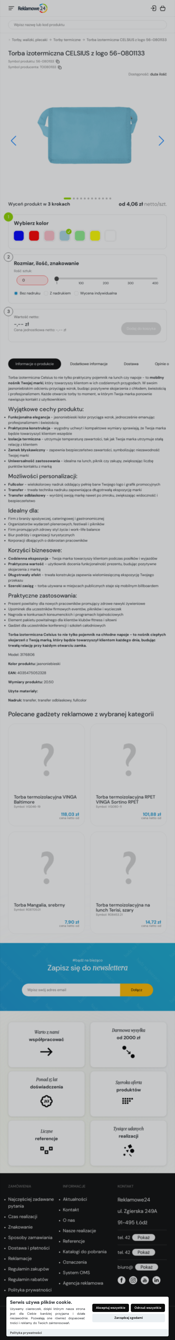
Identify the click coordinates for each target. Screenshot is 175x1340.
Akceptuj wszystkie (110, 1308)
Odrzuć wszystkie (147, 1308)
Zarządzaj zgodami (128, 1318)
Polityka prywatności (26, 1333)
